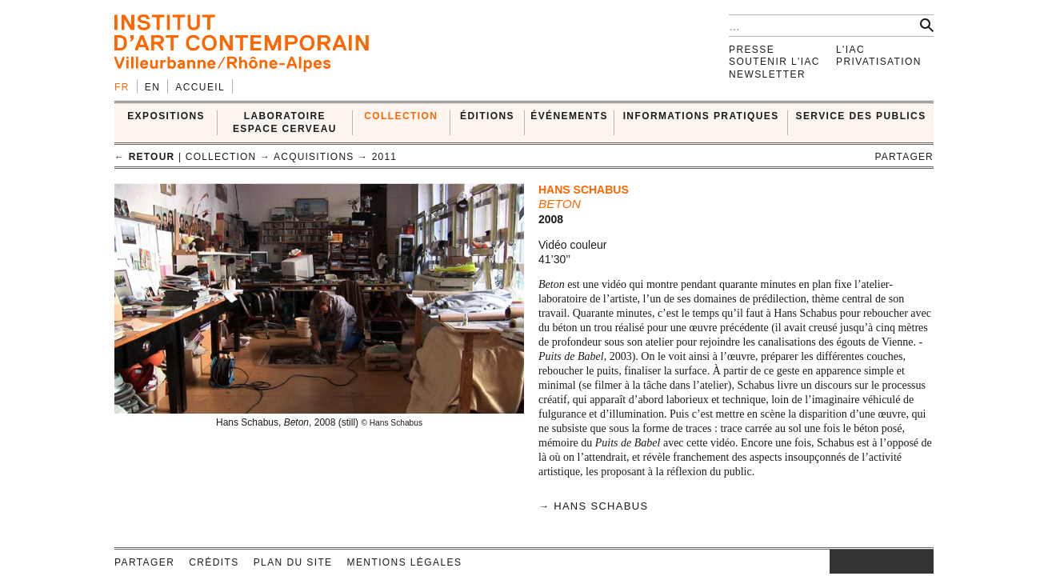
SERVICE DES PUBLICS (861, 116)
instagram (838, 562)
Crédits (213, 562)
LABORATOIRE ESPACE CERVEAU (285, 122)
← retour (144, 156)
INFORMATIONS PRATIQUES (701, 116)
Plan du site (293, 562)
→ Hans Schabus (593, 506)
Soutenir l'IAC (774, 61)
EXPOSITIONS (166, 116)
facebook (854, 562)
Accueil (200, 87)
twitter (874, 562)
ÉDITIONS (487, 116)
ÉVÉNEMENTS (569, 116)
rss (922, 562)
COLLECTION (401, 116)
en (152, 87)
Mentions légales (404, 562)
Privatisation (879, 61)
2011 (385, 156)
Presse (751, 49)
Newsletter (767, 74)
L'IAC (850, 49)
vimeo (898, 562)
